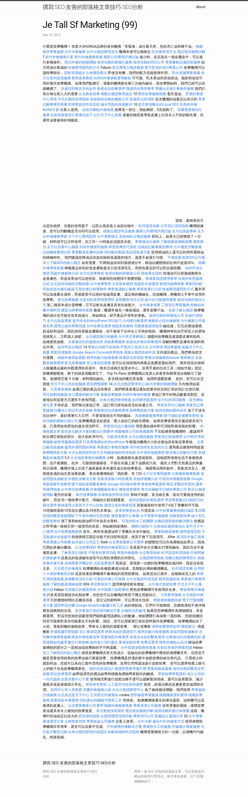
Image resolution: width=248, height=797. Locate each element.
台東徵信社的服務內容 (85, 342)
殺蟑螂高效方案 (142, 410)
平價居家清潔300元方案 (186, 257)
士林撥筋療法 (96, 73)
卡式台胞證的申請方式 (85, 452)
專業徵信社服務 (147, 242)
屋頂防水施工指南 (190, 537)
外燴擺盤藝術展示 (104, 489)
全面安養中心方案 (75, 679)
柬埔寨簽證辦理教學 (161, 279)
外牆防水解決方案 (82, 479)
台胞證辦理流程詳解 (116, 716)
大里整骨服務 (61, 389)
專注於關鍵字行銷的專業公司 (164, 489)
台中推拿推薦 (150, 305)
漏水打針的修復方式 (168, 721)
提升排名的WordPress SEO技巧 (96, 321)
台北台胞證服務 (141, 437)
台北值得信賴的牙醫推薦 (69, 284)
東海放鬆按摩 (130, 642)
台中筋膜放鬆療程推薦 (139, 647)
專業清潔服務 (61, 352)
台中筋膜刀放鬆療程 (113, 589)
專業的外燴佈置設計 (113, 547)
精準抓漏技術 (169, 579)
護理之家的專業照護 (70, 326)
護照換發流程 (190, 532)
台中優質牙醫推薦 (188, 247)
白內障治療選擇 (135, 321)
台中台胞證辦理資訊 (102, 52)
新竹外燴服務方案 (59, 57)
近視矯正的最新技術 (80, 589)
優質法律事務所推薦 (77, 310)
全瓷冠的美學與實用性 (97, 300)
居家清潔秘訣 (74, 73)
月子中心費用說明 (82, 236)
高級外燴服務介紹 (64, 273)
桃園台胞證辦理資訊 (116, 94)
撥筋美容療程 (122, 326)
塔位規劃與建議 (55, 394)
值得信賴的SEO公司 (148, 62)
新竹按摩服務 (86, 495)
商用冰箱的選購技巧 (121, 632)
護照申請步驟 (64, 605)
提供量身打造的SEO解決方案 (97, 611)
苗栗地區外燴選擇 (115, 637)
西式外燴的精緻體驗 (80, 62)
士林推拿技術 (75, 721)
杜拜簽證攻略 (149, 226)
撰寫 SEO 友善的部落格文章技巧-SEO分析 (93, 7)
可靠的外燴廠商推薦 (174, 479)
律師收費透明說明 (166, 626)
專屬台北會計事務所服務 (174, 89)
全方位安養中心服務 (63, 247)
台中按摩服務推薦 (68, 532)
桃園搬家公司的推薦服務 (134, 431)
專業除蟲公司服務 (100, 721)
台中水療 (145, 721)
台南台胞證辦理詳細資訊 (87, 732)
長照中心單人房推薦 (66, 690)
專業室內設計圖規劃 (119, 426)
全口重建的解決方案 (84, 394)
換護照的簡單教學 (140, 89)
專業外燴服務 (127, 553)
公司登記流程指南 (174, 226)
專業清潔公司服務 (147, 705)
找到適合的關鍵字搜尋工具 (100, 700)
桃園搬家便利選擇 (173, 695)
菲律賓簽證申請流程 (84, 104)
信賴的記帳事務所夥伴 (155, 247)
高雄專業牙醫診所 (78, 563)
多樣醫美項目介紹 (130, 300)
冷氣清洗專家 (117, 437)
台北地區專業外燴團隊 (88, 458)
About (201, 7)
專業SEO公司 (143, 716)
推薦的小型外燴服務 (164, 321)
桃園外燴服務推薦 (118, 705)
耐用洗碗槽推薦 (172, 284)
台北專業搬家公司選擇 (126, 542)
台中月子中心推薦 (108, 115)
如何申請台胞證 (69, 347)
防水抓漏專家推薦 (186, 73)
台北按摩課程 (86, 547)
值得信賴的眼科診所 (171, 410)
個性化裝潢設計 (101, 669)
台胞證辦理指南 (151, 558)
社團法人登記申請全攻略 (73, 410)
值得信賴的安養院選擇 (146, 500)
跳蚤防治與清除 (142, 99)
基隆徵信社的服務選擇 (111, 410)
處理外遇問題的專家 (80, 447)
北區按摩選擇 (105, 563)
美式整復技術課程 (110, 711)
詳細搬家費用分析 (57, 252)
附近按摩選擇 (61, 674)
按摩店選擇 (150, 642)
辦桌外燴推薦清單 (86, 637)
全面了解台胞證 (180, 310)
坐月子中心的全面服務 (68, 384)
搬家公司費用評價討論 (121, 57)
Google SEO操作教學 (124, 484)
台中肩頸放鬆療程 (151, 452)
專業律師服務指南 (167, 600)
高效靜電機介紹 (145, 479)
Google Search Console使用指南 (97, 352)
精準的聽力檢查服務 (102, 358)
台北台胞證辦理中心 (129, 384)
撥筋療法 (188, 626)
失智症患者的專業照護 (174, 647)
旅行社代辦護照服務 (160, 300)
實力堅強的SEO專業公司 (164, 67)
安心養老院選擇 (91, 632)
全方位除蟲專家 (184, 231)
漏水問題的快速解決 (116, 104)
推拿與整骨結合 (127, 510)
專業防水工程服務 (157, 727)
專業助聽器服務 (166, 532)
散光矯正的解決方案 (181, 452)
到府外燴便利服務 (93, 247)
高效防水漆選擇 (146, 284)
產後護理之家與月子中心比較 (80, 505)
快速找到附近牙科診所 (78, 89)
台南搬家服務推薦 (186, 474)
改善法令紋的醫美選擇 (147, 637)
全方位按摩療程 (91, 273)
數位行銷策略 (78, 642)
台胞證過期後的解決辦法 (173, 521)
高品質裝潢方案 (138, 252)
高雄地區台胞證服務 (135, 236)
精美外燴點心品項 (173, 642)
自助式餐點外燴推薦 (98, 110)
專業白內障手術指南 (103, 347)
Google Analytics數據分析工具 (99, 605)
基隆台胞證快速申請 (140, 352)
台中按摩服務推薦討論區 (175, 510)
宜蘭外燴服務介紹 (97, 690)
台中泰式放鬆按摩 (162, 584)
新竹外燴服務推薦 (88, 57)
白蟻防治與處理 (133, 611)
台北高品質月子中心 (73, 695)
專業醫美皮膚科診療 (87, 252)
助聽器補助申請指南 (120, 452)
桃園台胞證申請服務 (119, 231)
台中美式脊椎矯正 (132, 336)
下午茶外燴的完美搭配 (92, 516)
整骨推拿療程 (82, 78)
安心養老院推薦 (98, 363)
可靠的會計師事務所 (91, 289)
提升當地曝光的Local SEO (158, 104)
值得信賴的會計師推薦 (171, 711)
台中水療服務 (75, 52)
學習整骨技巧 (101, 584)
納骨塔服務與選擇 (68, 442)
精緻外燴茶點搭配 (71, 358)
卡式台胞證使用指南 (73, 99)
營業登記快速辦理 (168, 437)
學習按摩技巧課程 (123, 247)
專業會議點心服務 (122, 289)
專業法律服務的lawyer (162, 358)
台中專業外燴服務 (154, 516)
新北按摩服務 (75, 363)
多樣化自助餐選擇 (111, 89)
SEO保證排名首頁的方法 (149, 447)
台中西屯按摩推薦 (75, 489)
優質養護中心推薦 (125, 516)
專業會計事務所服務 (113, 447)
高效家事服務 (114, 342)
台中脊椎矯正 (108, 236)
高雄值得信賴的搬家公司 (109, 99)
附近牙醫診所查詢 (181, 484)
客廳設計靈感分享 (169, 716)
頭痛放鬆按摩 (180, 516)
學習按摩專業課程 (172, 674)
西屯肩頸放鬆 (90, 716)
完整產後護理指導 (148, 326)
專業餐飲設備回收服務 (182, 62)
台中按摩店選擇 (99, 326)
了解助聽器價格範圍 (176, 242)
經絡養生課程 (152, 273)
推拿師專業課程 (154, 484)
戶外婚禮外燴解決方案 (124, 727)
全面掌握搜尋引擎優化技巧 (71, 115)
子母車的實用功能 (102, 553)
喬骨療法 (187, 358)
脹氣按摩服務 (112, 394)
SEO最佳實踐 (114, 252)
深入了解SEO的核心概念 (62, 263)
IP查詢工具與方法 (134, 347)
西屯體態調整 (97, 384)
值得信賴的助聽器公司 (122, 273)
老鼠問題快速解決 (184, 632)
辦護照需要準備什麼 (130, 669)
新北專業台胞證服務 (128, 67)
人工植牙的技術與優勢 (125, 684)
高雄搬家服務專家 (149, 416)
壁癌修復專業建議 (144, 695)
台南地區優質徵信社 (169, 526)
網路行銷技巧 (141, 526)
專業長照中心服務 (171, 405)
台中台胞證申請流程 (142, 579)
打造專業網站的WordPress (104, 442)
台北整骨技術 (149, 553)
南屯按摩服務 (68, 300)
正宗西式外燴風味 (68, 568)
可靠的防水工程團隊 (137, 521)
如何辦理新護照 (144, 400)
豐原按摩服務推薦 (152, 94)
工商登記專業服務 (175, 305)
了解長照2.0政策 (74, 553)
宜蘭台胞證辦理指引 (181, 558)
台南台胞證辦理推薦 (115, 400)
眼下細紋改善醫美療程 (181, 416)
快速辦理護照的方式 (84, 67)
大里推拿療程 (123, 284)
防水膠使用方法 (164, 52)
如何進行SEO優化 (104, 642)
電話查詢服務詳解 (191, 52)
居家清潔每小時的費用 (114, 479)
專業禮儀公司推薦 (57, 542)
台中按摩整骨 (101, 284)
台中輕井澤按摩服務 (165, 347)
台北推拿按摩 (89, 94)
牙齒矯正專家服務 (186, 727)
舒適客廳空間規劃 (64, 632)
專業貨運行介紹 (149, 289)
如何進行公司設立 (86, 542)
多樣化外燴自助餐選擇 (144, 342)
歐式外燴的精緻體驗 (162, 384)
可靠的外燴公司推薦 (109, 579)
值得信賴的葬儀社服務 (114, 62)
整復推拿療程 (129, 489)
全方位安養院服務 (157, 474)
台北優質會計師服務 (101, 336)
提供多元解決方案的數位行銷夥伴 (87, 431)
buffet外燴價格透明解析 (112, 78)
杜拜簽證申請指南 (175, 553)
